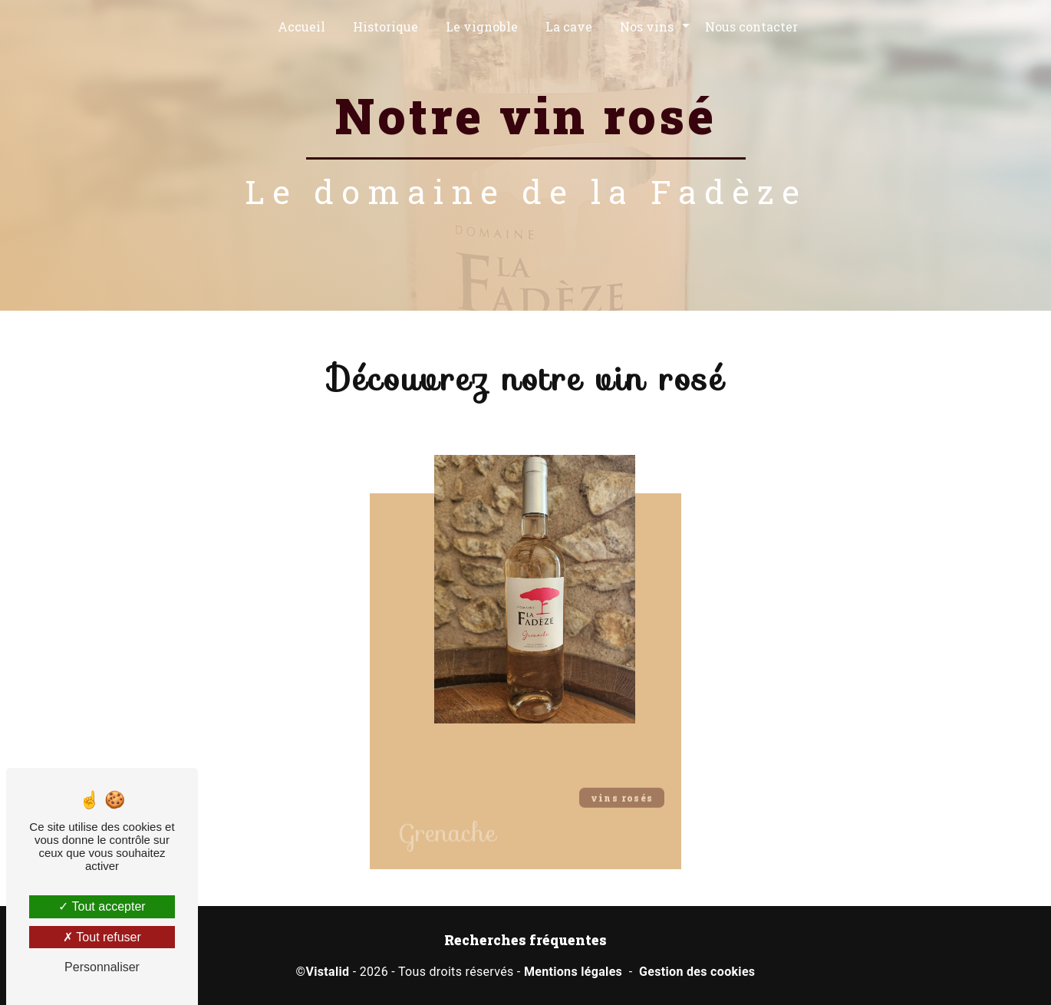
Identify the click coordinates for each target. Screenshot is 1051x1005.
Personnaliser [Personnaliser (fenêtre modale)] (102, 967)
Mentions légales (573, 971)
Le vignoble (482, 26)
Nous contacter (751, 26)
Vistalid (327, 971)
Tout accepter (101, 906)
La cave (568, 26)
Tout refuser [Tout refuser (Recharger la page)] (102, 937)
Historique (385, 26)
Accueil (301, 26)
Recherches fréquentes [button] (525, 940)
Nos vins (647, 26)
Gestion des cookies (697, 971)
